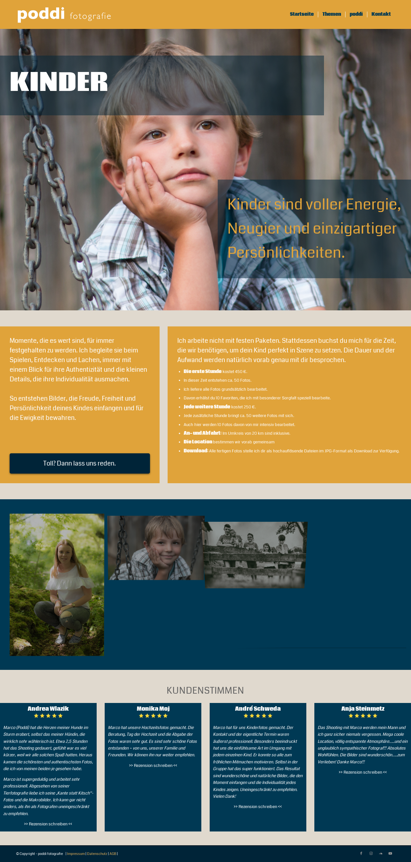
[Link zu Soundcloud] (380, 853)
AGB (112, 853)
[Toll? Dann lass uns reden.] (80, 463)
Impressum (76, 853)
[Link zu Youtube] (390, 853)
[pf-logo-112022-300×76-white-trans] (64, 14)
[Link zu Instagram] (371, 853)
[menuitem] (302, 14)
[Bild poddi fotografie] (59, 587)
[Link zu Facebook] (361, 853)
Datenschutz (97, 853)
